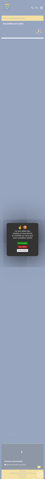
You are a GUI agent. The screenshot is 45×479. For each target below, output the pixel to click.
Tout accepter (22, 243)
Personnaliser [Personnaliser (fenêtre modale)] (22, 250)
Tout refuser (22, 247)
